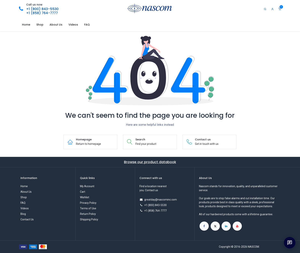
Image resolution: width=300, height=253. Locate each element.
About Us (26, 191)
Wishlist (84, 197)
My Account (87, 186)
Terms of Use (88, 208)
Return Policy (88, 213)
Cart (82, 191)
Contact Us (27, 219)
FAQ (22, 202)
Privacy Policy (88, 202)
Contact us (151, 190)
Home (24, 186)
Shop (23, 197)
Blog (23, 213)
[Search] (265, 9)
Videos (24, 208)
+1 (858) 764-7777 (42, 13)
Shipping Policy (89, 219)
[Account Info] (272, 9)
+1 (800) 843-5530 (42, 9)
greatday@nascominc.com (160, 199)
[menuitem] (26, 24)
